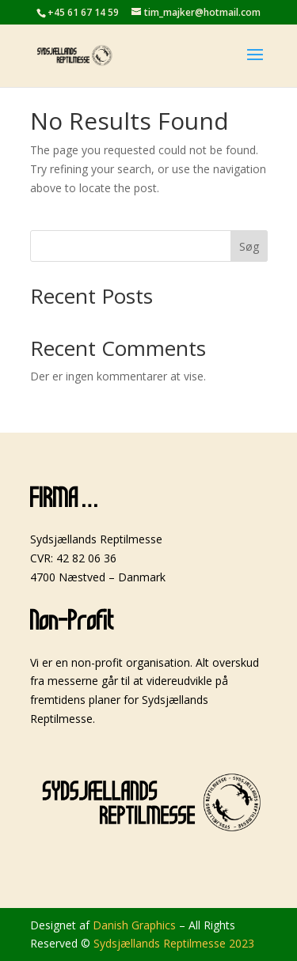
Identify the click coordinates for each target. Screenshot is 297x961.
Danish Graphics (134, 925)
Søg (249, 246)
